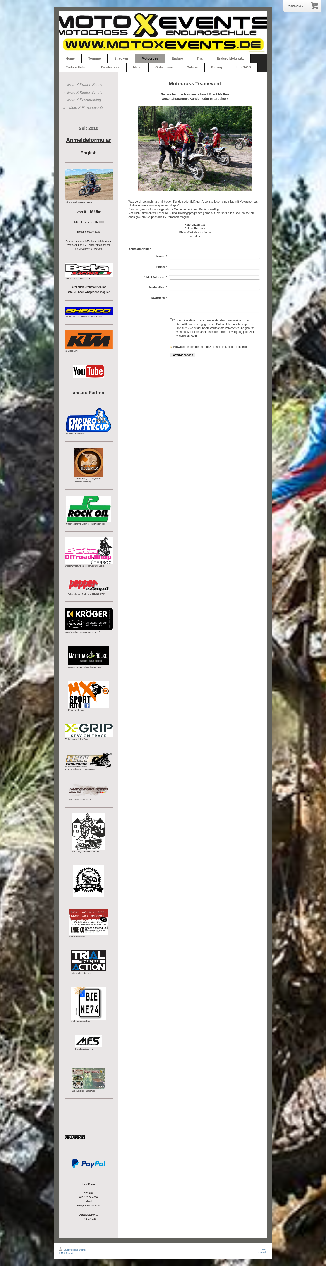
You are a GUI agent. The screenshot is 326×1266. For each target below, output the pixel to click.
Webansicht (261, 1252)
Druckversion (68, 1250)
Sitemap (82, 1250)
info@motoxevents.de (89, 1205)
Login (264, 1249)
